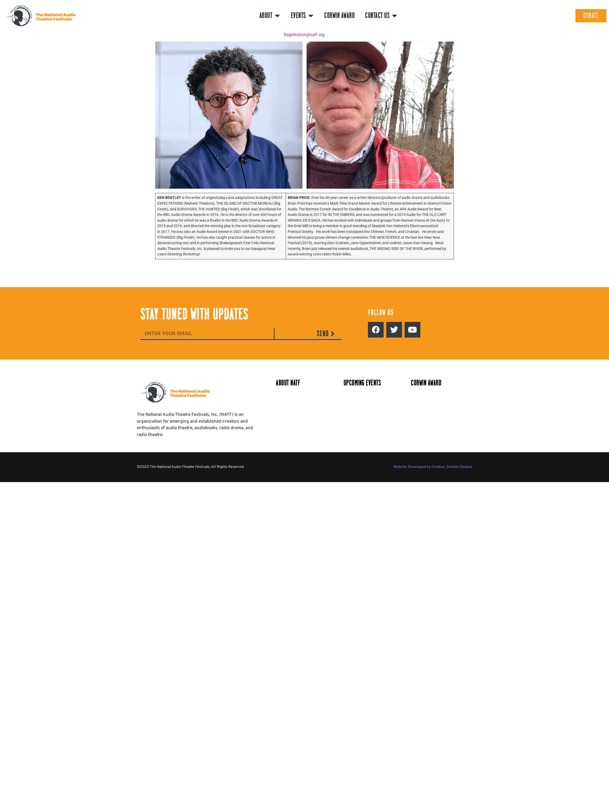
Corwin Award (339, 15)
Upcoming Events (362, 383)
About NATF (288, 383)
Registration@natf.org (304, 34)
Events (302, 15)
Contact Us (381, 15)
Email (145, 323)
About (269, 15)
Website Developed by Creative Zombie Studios (432, 467)
